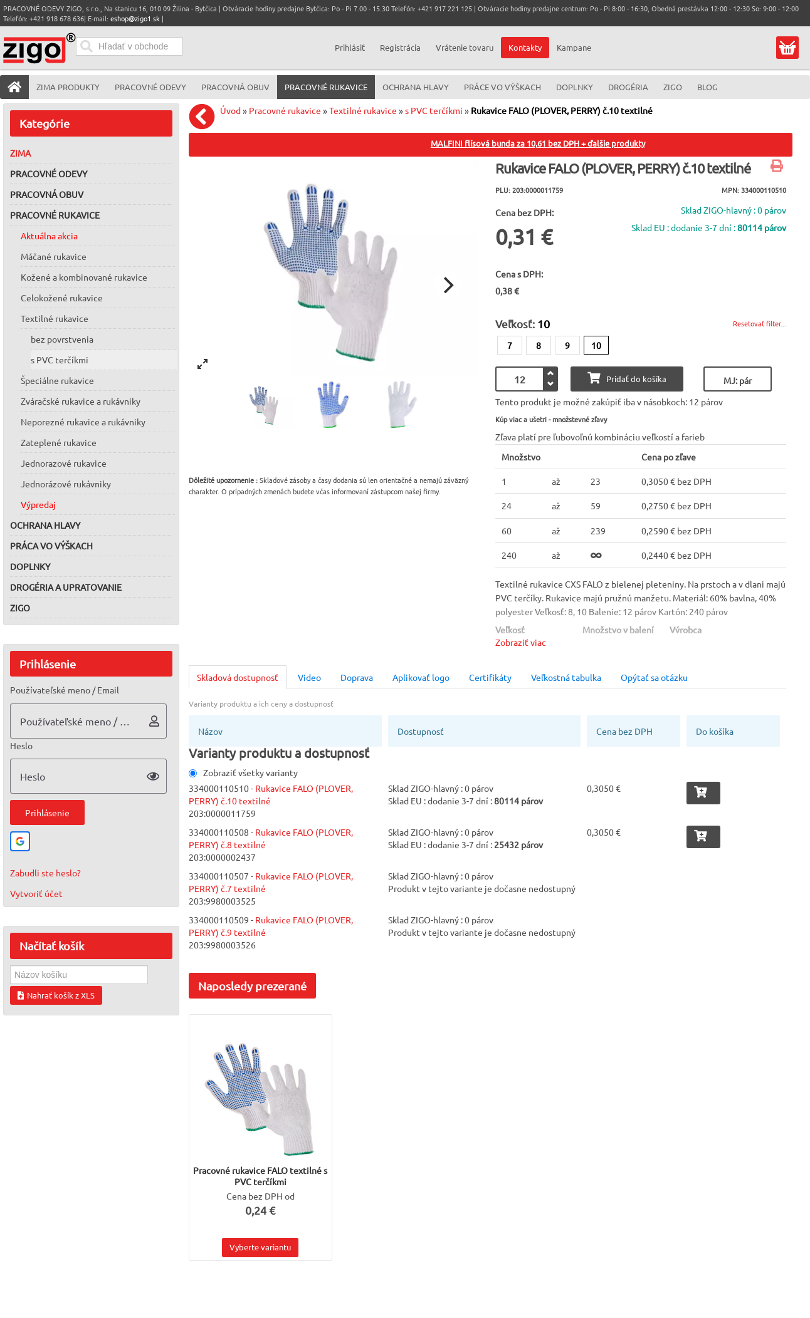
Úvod (230, 110)
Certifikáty (490, 677)
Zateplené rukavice (59, 442)
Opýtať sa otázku (654, 677)
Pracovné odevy (48, 173)
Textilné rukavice (54, 318)
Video (309, 677)
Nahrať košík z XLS (56, 995)
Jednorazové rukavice (64, 463)
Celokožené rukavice (62, 297)
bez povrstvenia (62, 339)
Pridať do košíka (626, 378)
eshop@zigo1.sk (135, 18)
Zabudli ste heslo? (45, 872)
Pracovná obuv (46, 194)
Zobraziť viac (520, 642)
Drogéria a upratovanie (66, 587)
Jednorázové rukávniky (66, 483)
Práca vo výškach (51, 545)
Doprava (356, 677)
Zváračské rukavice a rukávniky (80, 401)
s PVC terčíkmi (59, 359)
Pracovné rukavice (55, 215)
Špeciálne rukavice (57, 380)
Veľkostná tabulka (566, 677)
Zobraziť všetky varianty (243, 772)
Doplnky (30, 566)
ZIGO (20, 607)
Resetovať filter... (759, 323)
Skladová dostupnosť (237, 677)
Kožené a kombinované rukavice (84, 277)
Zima (20, 152)
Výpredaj (38, 504)
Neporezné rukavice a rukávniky (83, 421)
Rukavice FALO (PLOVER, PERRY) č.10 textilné (562, 110)
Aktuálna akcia (49, 235)
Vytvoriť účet (36, 893)
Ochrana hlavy (45, 525)
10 (596, 345)
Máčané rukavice (54, 256)
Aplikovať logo (421, 677)
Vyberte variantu (260, 1247)
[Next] (447, 285)
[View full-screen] (202, 363)
